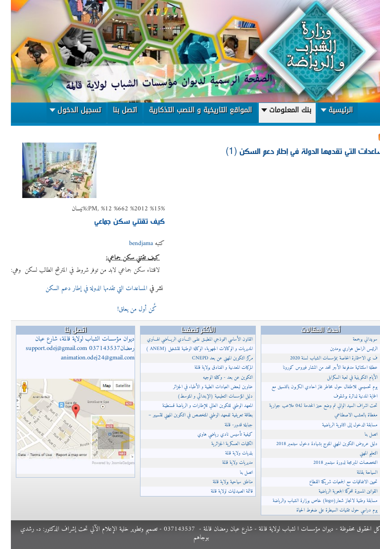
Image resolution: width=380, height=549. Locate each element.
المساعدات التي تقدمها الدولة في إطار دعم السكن (86, 288)
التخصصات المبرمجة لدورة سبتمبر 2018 (334, 462)
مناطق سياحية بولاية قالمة (222, 482)
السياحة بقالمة (356, 472)
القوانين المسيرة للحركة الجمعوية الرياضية (337, 491)
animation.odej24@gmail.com (87, 357)
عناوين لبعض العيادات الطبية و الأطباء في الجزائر (202, 387)
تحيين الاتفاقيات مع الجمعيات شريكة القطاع (332, 482)
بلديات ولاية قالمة (228, 453)
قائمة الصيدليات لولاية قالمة (221, 491)
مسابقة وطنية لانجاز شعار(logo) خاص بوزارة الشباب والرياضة (314, 501)
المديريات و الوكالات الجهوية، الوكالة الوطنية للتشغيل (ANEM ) (188, 349)
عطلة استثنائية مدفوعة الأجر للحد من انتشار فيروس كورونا (319, 367)
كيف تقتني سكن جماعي (119, 220)
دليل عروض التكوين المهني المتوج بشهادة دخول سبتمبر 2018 (316, 444)
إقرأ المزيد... (87, 308)
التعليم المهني (358, 453)
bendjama (130, 243)
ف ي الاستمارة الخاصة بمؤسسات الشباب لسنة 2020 (323, 358)
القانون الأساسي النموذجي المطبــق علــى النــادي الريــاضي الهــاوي (189, 339)
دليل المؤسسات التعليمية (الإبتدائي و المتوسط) (204, 396)
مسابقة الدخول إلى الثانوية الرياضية (339, 425)
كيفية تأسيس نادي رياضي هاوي (214, 434)
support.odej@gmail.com (45, 348)
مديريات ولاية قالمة (226, 462)
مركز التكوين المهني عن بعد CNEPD (211, 358)
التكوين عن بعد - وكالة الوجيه (217, 377)
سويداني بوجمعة (354, 339)
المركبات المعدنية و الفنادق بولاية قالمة (213, 367)
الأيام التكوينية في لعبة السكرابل (341, 377)
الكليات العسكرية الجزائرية (221, 444)
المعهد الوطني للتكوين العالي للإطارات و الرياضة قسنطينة (196, 405)
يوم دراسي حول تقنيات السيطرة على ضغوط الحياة (326, 510)
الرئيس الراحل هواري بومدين (343, 349)
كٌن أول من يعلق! (125, 309)
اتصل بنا (235, 472)
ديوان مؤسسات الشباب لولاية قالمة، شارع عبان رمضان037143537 (69, 348)
